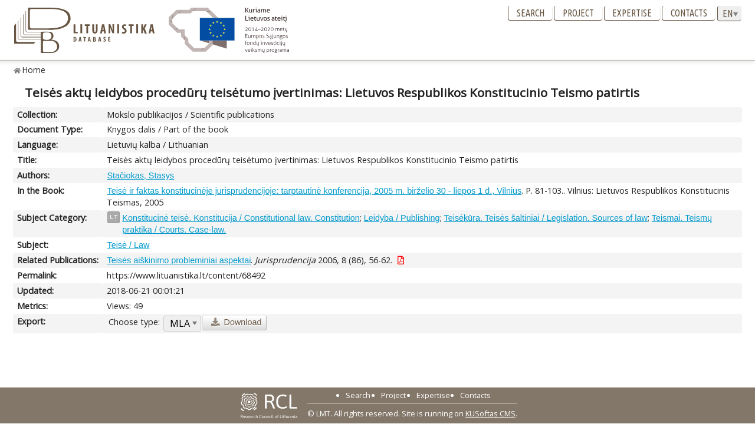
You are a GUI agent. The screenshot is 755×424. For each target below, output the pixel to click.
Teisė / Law (128, 245)
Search (530, 13)
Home (33, 69)
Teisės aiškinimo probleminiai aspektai (179, 260)
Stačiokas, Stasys (140, 175)
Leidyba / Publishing (402, 218)
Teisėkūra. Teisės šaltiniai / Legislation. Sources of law (546, 218)
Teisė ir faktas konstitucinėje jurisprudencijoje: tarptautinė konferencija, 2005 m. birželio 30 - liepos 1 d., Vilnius (314, 191)
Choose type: (134, 321)
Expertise (632, 13)
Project (578, 13)
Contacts (689, 13)
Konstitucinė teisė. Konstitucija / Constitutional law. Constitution (240, 218)
